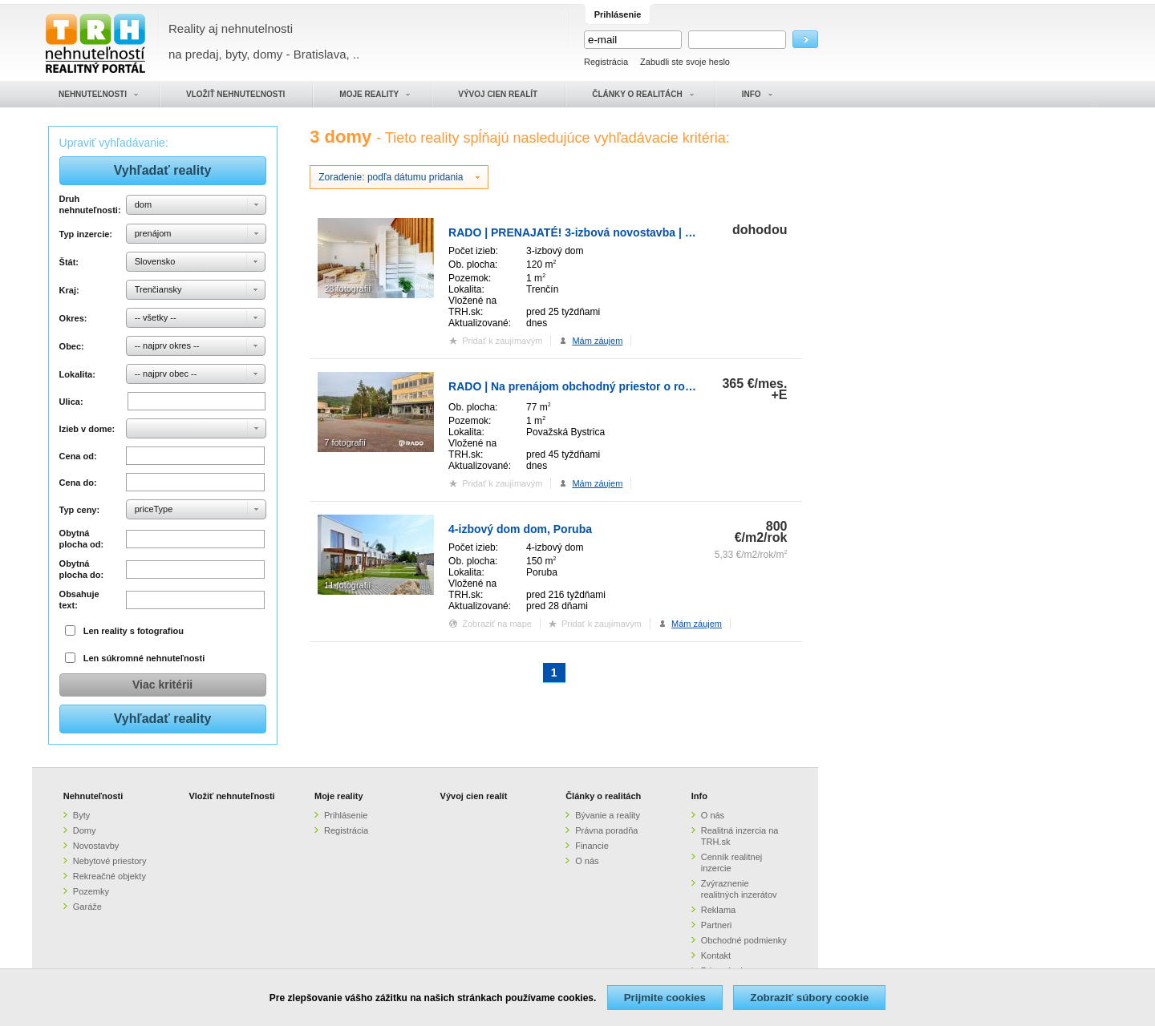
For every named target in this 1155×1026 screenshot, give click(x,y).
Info (699, 796)
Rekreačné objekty (109, 876)
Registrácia (606, 62)
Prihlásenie (345, 815)
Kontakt (716, 955)
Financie (592, 845)
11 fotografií (347, 585)
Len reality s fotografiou (133, 631)
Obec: (71, 346)
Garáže (87, 906)
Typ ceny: (79, 510)
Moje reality (338, 796)
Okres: (73, 318)
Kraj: (69, 290)
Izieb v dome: (87, 429)
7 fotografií (345, 442)
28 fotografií (347, 288)
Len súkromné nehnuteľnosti (144, 658)
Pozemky (91, 891)
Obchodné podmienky (744, 940)
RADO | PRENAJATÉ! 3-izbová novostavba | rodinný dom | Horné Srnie (636, 232)
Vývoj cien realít (474, 796)
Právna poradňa (606, 830)
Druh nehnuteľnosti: (90, 204)
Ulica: (71, 401)
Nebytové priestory (110, 861)
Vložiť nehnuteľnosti (231, 796)
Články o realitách (603, 796)
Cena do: (78, 482)
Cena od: (78, 456)
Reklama (718, 910)
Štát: (69, 262)
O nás (586, 861)
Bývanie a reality (607, 815)
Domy (84, 830)
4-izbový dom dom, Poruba (520, 529)
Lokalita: (77, 374)
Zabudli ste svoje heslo (685, 62)
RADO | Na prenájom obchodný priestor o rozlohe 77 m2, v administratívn (644, 386)
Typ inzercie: (85, 234)
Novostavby (96, 845)
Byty (81, 815)
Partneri (716, 925)
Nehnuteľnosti (93, 796)
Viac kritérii (162, 684)
